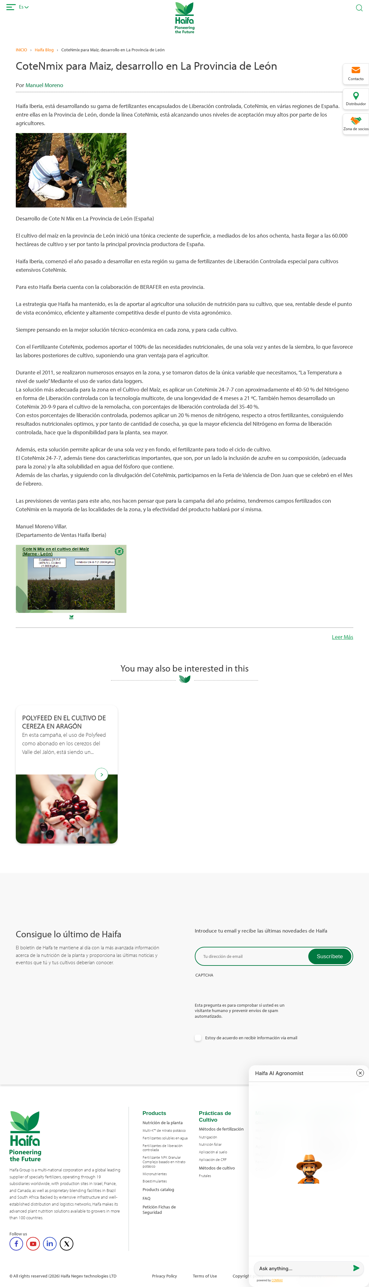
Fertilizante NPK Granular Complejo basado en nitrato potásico (164, 1161)
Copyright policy (248, 1276)
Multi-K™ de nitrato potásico (164, 1130)
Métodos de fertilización (221, 1128)
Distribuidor (356, 103)
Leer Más (342, 636)
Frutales (205, 1176)
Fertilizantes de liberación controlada (162, 1148)
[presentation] (243, 990)
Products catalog (158, 1189)
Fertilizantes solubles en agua (165, 1138)
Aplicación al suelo (213, 1152)
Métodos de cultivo (217, 1167)
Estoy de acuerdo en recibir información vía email (251, 1037)
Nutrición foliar (210, 1144)
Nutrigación (208, 1137)
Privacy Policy (164, 1276)
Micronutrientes (155, 1174)
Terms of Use (205, 1276)
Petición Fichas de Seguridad (159, 1209)
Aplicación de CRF (213, 1159)
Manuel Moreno (44, 85)
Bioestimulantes (155, 1181)
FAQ (147, 1198)
